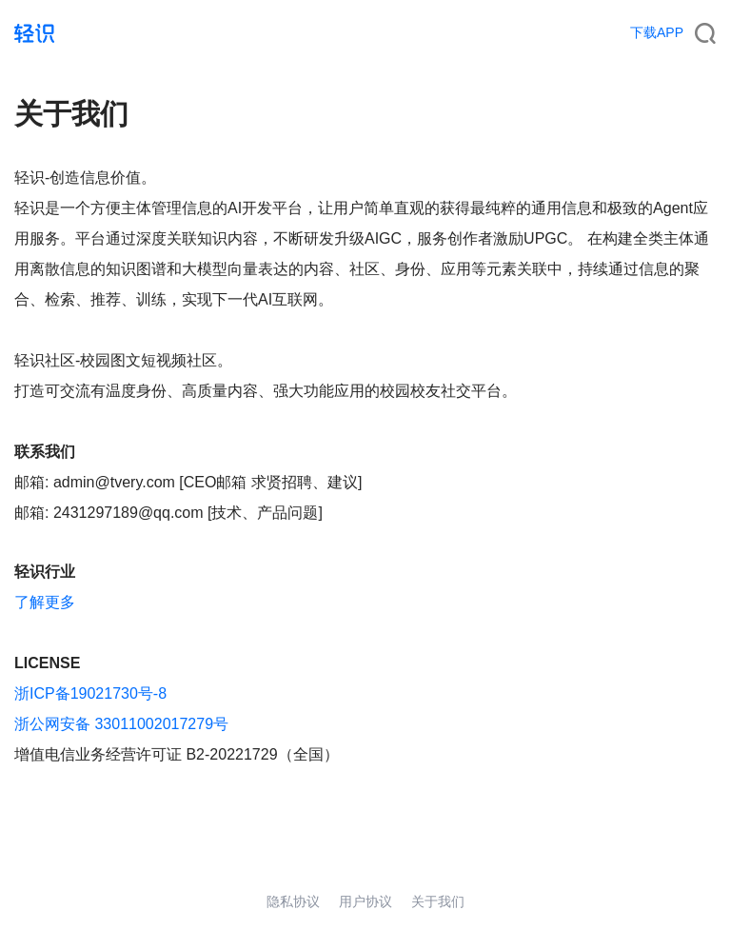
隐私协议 (293, 901)
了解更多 (44, 602)
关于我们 (437, 901)
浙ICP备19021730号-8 (90, 693)
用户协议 (365, 901)
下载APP (656, 32)
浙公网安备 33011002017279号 (121, 724)
